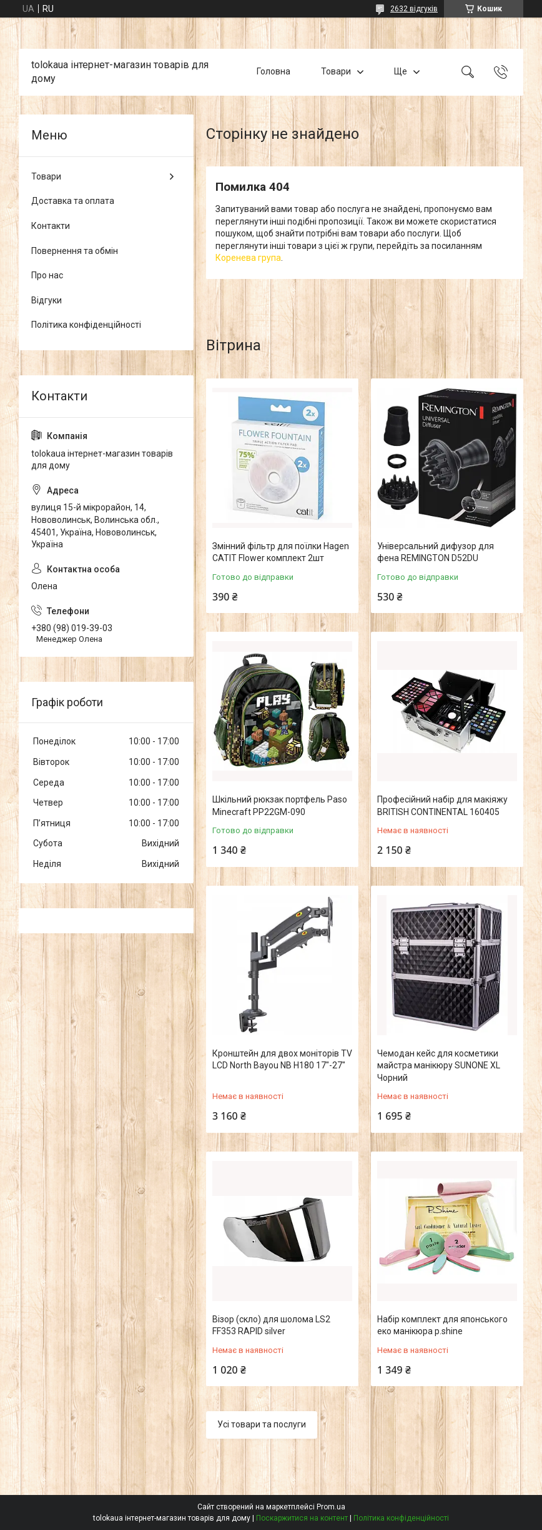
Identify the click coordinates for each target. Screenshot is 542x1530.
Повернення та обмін (74, 251)
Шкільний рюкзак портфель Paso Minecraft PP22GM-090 (279, 805)
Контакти (50, 226)
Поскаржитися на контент (302, 1518)
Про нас (47, 275)
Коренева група (248, 258)
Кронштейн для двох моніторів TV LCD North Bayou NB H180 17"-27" (282, 1059)
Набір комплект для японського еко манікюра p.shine (442, 1325)
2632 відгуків (414, 8)
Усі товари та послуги (261, 1424)
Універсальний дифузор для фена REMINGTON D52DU (435, 552)
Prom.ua (331, 1506)
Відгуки (46, 300)
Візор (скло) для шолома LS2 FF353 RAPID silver (271, 1325)
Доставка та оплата (72, 201)
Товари (336, 72)
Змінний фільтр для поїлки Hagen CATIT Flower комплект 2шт (280, 552)
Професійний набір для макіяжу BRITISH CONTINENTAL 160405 (442, 805)
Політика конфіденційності (86, 325)
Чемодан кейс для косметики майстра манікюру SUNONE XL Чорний (438, 1065)
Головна (273, 72)
